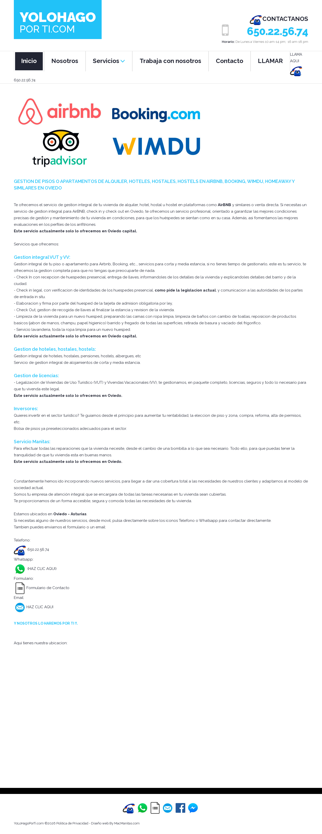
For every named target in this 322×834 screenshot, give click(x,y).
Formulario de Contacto (41, 588)
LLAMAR (270, 61)
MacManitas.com (127, 823)
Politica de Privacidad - (73, 823)
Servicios (109, 61)
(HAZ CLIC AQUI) (41, 568)
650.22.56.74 (277, 31)
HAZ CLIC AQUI (33, 607)
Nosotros (64, 61)
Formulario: (24, 578)
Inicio (29, 61)
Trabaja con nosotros (170, 61)
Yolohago (58, 21)
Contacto (229, 61)
